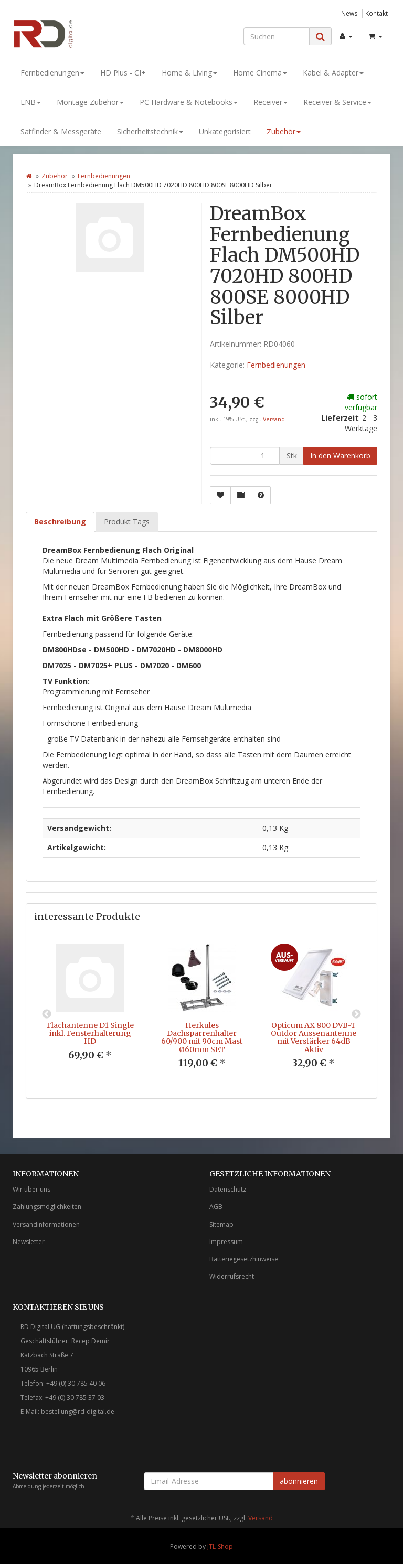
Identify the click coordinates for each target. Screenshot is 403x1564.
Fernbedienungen (52, 73)
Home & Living (189, 73)
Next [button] (356, 1014)
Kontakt (376, 13)
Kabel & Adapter (333, 73)
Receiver (270, 102)
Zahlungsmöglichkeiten (47, 1206)
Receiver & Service (337, 102)
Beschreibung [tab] (60, 522)
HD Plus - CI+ (123, 73)
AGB (215, 1206)
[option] (90, 1010)
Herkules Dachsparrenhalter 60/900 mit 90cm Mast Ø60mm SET (201, 1037)
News (349, 13)
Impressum (226, 1241)
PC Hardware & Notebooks (189, 102)
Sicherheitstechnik (150, 131)
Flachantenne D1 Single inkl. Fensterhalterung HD (90, 1033)
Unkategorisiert (225, 131)
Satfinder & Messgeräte (60, 131)
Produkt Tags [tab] (127, 522)
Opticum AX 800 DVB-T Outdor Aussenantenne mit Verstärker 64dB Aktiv (313, 1037)
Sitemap (221, 1224)
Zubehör (284, 131)
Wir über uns (31, 1189)
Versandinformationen (46, 1224)
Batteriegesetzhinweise (243, 1259)
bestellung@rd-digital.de (77, 1411)
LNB (30, 102)
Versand (274, 419)
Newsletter (29, 1241)
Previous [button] (46, 1014)
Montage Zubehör (90, 102)
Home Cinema (260, 73)
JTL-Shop (220, 1546)
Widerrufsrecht (231, 1276)
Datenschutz (227, 1189)
